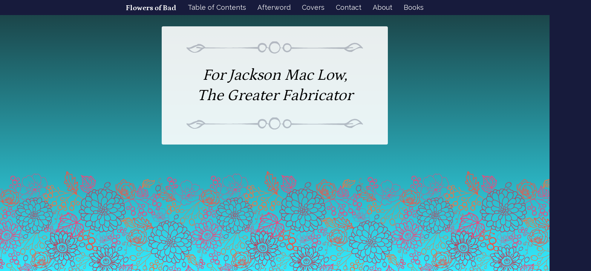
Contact (348, 7)
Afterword (274, 7)
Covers (313, 7)
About (382, 7)
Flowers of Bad (151, 8)
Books (414, 7)
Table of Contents (217, 7)
